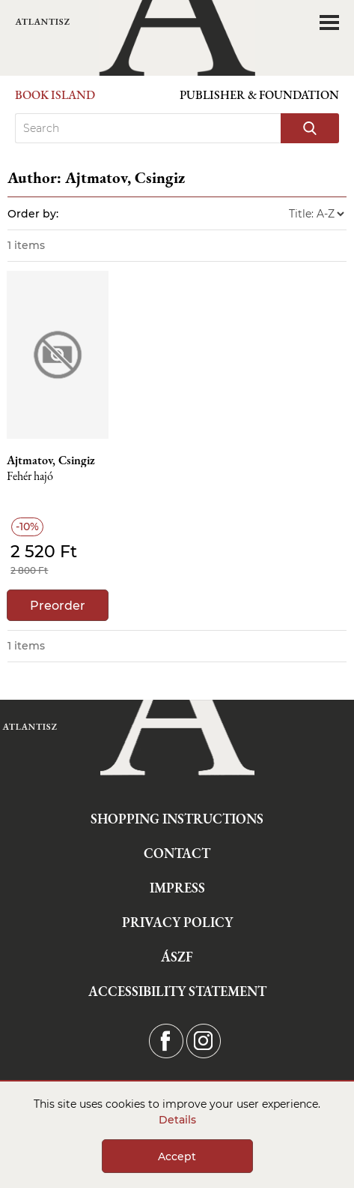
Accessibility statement (177, 991)
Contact (177, 853)
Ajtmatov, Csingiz (51, 460)
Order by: (32, 213)
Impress (177, 887)
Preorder (57, 605)
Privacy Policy (177, 922)
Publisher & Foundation (259, 95)
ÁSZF (177, 956)
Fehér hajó (30, 477)
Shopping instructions (177, 818)
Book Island (55, 95)
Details (177, 1119)
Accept (177, 1156)
